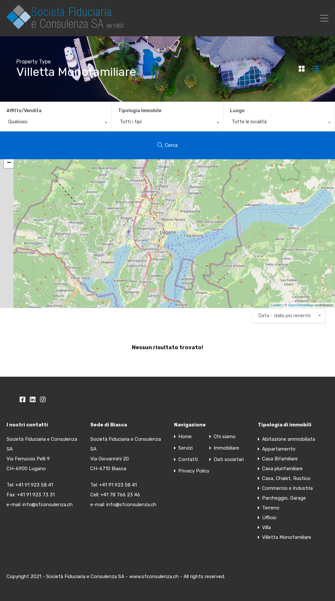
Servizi (185, 448)
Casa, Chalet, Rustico (286, 478)
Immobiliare (226, 448)
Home (185, 436)
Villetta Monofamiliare (286, 537)
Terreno (270, 508)
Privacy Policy (193, 471)
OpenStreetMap (301, 305)
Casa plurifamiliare (282, 469)
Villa (266, 527)
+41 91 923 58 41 (34, 485)
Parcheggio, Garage (284, 498)
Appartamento (278, 449)
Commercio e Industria (287, 488)
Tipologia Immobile (139, 110)
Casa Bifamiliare (280, 459)
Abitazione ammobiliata (288, 439)
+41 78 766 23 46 (120, 495)
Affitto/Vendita (24, 110)
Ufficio (269, 518)
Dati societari (229, 459)
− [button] (9, 163)
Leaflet (276, 305)
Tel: (94, 485)
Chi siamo (225, 436)
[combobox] (55, 123)
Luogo (237, 110)
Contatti (188, 459)
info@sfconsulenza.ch (48, 504)
